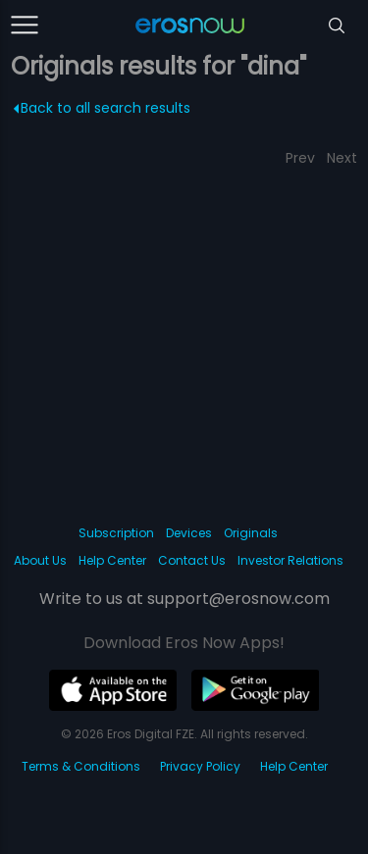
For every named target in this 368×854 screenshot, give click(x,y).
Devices (189, 533)
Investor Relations (290, 560)
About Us (40, 560)
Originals (251, 533)
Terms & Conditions (81, 766)
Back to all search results (102, 108)
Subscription (116, 533)
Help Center (112, 560)
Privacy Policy (200, 766)
